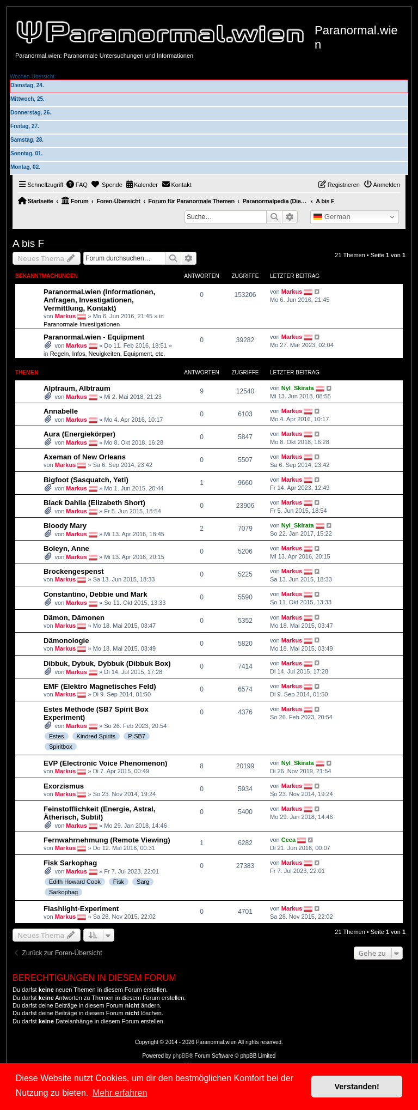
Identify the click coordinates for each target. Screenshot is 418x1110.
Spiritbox (60, 746)
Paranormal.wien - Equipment (94, 337)
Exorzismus (64, 786)
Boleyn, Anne (66, 548)
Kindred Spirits (96, 736)
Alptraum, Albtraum (77, 388)
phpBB (181, 1056)
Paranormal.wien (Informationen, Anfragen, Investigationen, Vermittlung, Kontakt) (99, 300)
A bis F (28, 243)
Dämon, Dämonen (74, 618)
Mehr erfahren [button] (120, 1092)
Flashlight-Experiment (81, 909)
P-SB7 (136, 736)
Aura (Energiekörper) (79, 434)
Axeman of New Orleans (85, 457)
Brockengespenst (74, 571)
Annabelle (61, 411)
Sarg (143, 881)
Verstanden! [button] (357, 1086)
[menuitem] (77, 184)
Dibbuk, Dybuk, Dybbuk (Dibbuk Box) (107, 663)
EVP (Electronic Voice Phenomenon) (105, 763)
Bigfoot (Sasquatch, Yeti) (86, 480)
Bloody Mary (65, 525)
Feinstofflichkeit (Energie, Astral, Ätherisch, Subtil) (99, 813)
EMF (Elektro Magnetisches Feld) (100, 686)
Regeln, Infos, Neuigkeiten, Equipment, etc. (107, 353)
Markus (65, 316)
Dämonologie (66, 640)
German (332, 217)
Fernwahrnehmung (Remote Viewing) (107, 840)
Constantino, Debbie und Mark (95, 594)
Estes (56, 736)
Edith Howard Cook (75, 881)
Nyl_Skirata (297, 388)
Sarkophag (63, 892)
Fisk (118, 881)
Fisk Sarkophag (70, 863)
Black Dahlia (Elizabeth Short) (94, 503)
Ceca (288, 839)
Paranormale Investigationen (82, 324)
